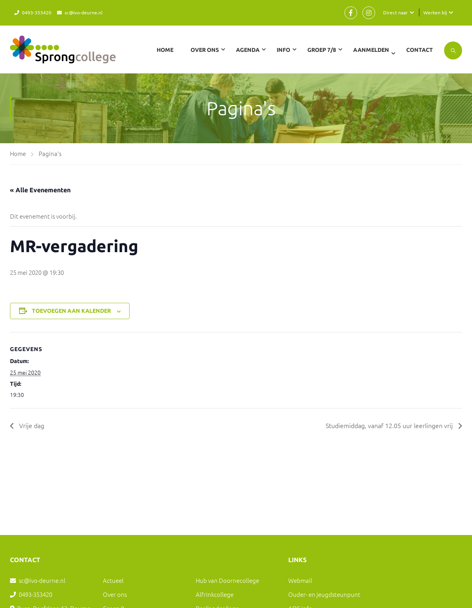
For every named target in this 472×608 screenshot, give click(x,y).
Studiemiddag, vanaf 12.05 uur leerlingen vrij (390, 425)
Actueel (113, 580)
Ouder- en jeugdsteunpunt (324, 594)
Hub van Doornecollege (227, 580)
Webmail (300, 580)
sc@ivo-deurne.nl (83, 12)
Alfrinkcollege (215, 594)
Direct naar (395, 12)
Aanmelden (371, 50)
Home (165, 50)
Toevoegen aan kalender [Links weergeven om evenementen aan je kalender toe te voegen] (71, 311)
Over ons (115, 594)
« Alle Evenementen (40, 189)
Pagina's (50, 153)
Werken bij (435, 12)
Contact (419, 50)
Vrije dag (31, 425)
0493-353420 (36, 12)
